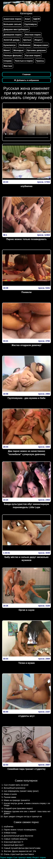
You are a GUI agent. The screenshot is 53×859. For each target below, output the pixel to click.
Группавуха (30, 24)
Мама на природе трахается (17, 800)
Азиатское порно (12, 19)
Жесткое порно (33, 34)
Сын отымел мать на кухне (16, 785)
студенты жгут (26, 716)
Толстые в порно (24, 61)
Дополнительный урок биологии (18, 836)
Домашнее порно (12, 34)
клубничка (26, 186)
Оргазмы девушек (36, 50)
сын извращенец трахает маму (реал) (21, 791)
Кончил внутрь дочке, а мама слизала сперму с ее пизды (27, 804)
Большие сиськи (12, 24)
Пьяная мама (10, 797)
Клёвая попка (10, 833)
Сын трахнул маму (22, 857)
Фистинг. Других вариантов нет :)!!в (20, 851)
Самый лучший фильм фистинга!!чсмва (22, 848)
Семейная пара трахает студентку (26, 769)
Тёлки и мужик (26, 663)
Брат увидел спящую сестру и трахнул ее (23, 816)
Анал (27, 19)
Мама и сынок (10, 794)
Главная (26, 74)
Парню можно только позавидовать (26, 239)
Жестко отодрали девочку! (26, 345)
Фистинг (8, 66)
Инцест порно (39, 857)
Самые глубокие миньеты (15, 839)
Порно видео (6, 857)
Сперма (7, 61)
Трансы (40, 61)
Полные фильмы (13, 55)
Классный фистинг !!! (13, 842)
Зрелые (27, 40)
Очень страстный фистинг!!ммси (19, 854)
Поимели (26, 292)
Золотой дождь (12, 40)
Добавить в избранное (26, 80)
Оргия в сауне (26, 610)
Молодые (18, 50)
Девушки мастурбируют (16, 29)
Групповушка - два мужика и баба (26, 398)
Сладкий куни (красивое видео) (18, 808)
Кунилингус (10, 45)
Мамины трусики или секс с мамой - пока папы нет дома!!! (27, 812)
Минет (7, 50)
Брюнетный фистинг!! (14, 845)
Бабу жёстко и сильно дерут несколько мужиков (26, 559)
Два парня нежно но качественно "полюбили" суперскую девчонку (26, 453)
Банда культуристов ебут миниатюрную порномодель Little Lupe (26, 506)
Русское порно (32, 55)
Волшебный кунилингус (14, 788)
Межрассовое (41, 45)
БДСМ (36, 19)
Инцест (38, 40)
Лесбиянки (24, 45)
